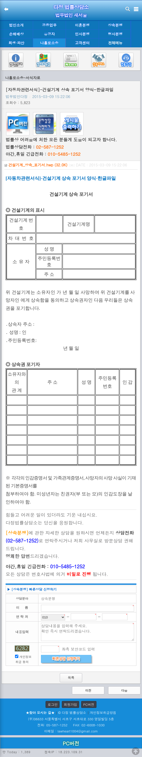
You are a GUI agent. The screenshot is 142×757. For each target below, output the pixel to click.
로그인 (53, 704)
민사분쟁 (82, 33)
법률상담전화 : (35, 147)
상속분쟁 (115, 25)
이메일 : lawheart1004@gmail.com (71, 731)
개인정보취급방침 (103, 712)
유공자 (49, 33)
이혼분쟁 (82, 25)
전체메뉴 (115, 43)
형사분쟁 (115, 33)
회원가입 (70, 704)
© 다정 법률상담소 (72, 712)
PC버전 (88, 704)
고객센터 (82, 42)
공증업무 (49, 25)
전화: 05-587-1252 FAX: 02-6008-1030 (71, 725)
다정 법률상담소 (71, 7)
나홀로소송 (49, 42)
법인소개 (16, 25)
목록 (71, 677)
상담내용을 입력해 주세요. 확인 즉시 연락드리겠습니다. (87, 632)
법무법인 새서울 (71, 15)
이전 (88, 690)
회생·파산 (16, 42)
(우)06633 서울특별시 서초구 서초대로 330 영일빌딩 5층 (71, 718)
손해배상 (16, 33)
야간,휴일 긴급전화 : (43, 154)
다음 (124, 690)
